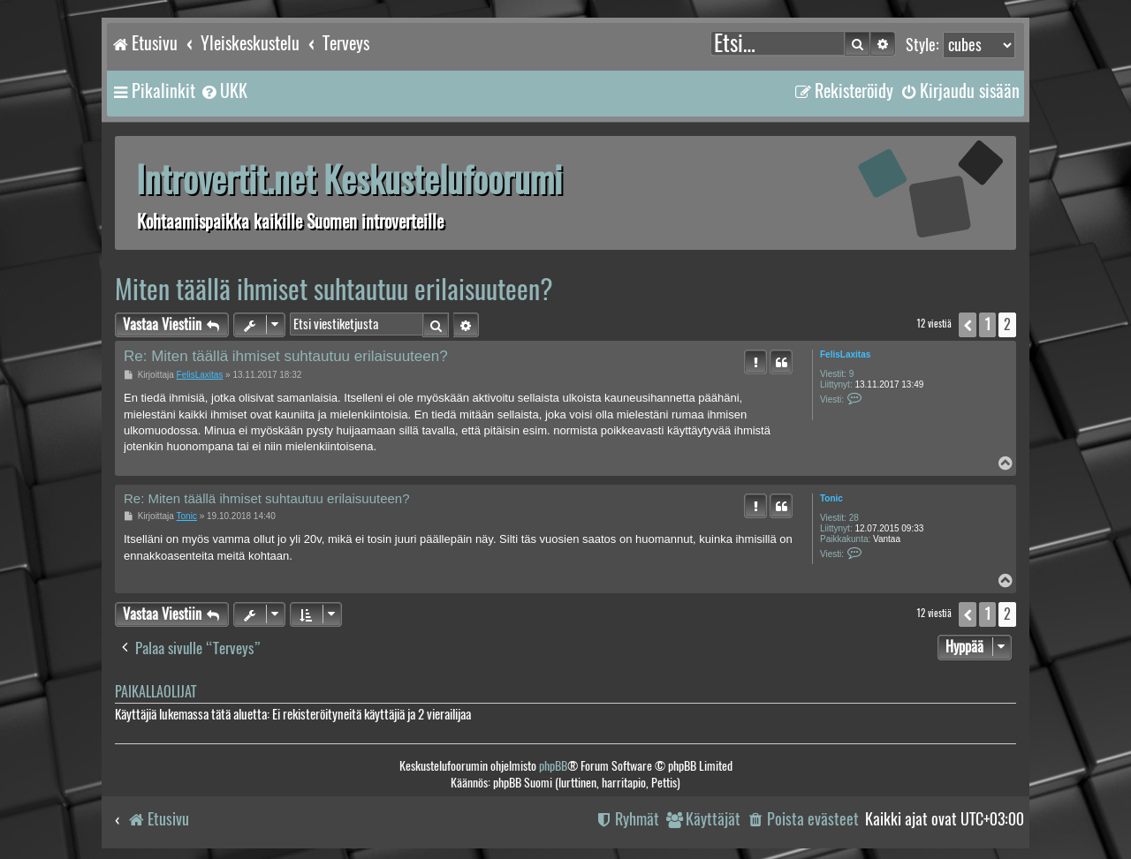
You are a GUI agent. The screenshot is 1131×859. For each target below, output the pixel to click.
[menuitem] (223, 91)
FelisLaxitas (845, 354)
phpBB (553, 765)
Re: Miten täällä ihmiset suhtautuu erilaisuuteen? (286, 356)
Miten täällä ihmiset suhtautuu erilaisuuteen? (334, 289)
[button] (967, 325)
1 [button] (987, 324)
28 (854, 518)
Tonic (831, 498)
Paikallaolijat (155, 691)
